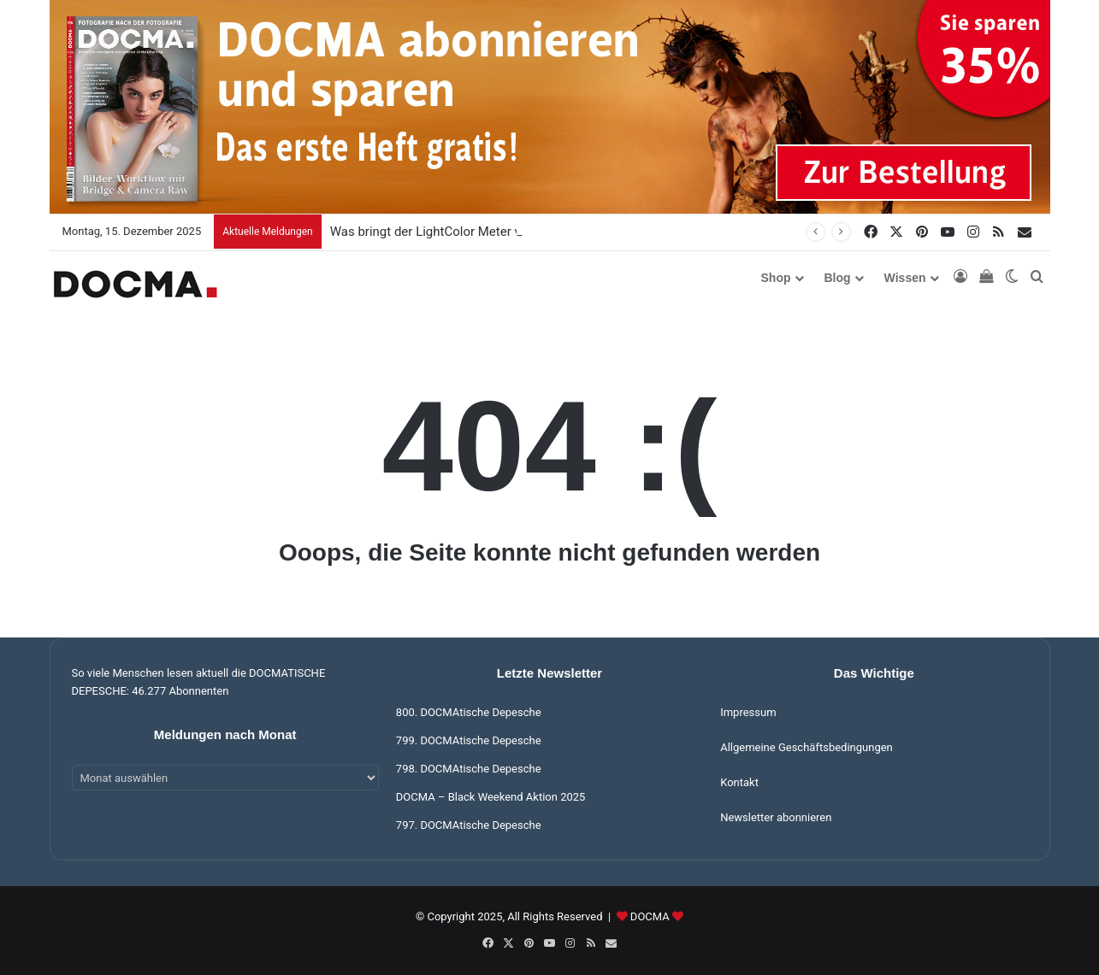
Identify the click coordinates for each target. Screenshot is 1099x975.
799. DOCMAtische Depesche (468, 740)
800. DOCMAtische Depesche (468, 712)
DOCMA (650, 916)
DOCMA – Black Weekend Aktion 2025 (491, 796)
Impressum (748, 712)
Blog (837, 278)
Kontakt (739, 782)
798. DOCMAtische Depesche (468, 768)
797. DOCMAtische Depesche (468, 825)
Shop (776, 278)
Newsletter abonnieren (775, 817)
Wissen (905, 278)
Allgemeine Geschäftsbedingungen (806, 747)
